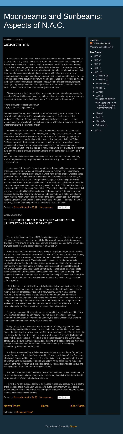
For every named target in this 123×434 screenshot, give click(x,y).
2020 (96, 56)
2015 (96, 130)
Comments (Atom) (24, 412)
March (99, 121)
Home (45, 406)
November (101, 80)
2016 (96, 72)
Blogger (73, 426)
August (99, 88)
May (98, 113)
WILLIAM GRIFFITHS (16, 44)
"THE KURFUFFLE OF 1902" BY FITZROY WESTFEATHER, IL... (106, 105)
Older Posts (77, 406)
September (101, 84)
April (98, 117)
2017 (96, 68)
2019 (96, 60)
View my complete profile (101, 47)
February (100, 125)
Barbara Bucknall (101, 43)
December (101, 76)
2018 (96, 64)
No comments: (47, 207)
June (98, 96)
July (98, 92)
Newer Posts (12, 406)
